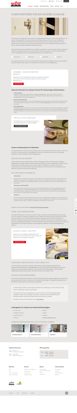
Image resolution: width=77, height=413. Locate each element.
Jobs (61, 6)
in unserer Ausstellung (39, 94)
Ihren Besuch (40, 299)
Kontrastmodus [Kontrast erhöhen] (52, 1)
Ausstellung (57, 371)
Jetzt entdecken (18, 83)
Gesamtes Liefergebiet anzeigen (49, 317)
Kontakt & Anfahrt (59, 1)
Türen (10, 371)
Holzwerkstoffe (42, 374)
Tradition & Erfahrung (59, 372)
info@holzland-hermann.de (18, 355)
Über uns (57, 6)
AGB (17, 393)
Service (51, 6)
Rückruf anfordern (19, 242)
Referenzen (57, 374)
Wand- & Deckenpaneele (13, 372)
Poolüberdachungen (28, 374)
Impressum (11, 393)
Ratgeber (36, 6)
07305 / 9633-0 (44, 1)
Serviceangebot (58, 369)
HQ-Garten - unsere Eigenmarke (30, 369)
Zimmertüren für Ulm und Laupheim (39, 207)
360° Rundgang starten (20, 126)
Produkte (30, 6)
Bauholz (41, 372)
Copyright (32, 393)
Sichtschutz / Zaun (27, 372)
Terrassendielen (27, 371)
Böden (10, 369)
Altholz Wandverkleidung (13, 374)
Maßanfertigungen (44, 6)
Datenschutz (24, 393)
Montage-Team (47, 102)
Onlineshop (66, 1)
